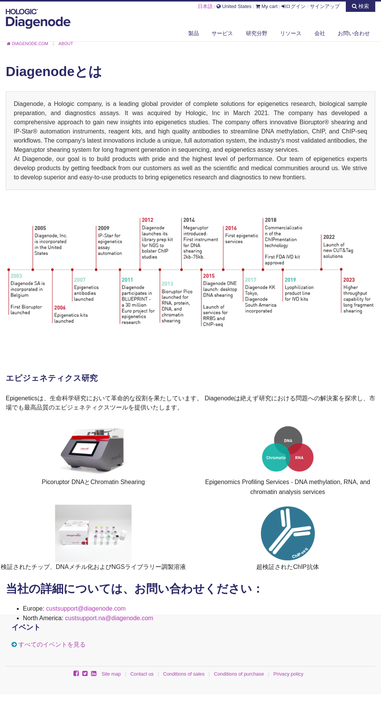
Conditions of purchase (239, 674)
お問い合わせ (354, 33)
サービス (222, 33)
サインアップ (325, 6)
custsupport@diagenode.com (85, 608)
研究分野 (256, 33)
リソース (290, 33)
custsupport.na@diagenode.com (109, 618)
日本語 (205, 6)
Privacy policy (288, 674)
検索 (360, 6)
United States (234, 6)
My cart (267, 6)
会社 (319, 33)
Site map (111, 674)
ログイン (294, 6)
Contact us (142, 674)
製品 (193, 33)
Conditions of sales (183, 674)
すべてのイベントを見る (52, 644)
